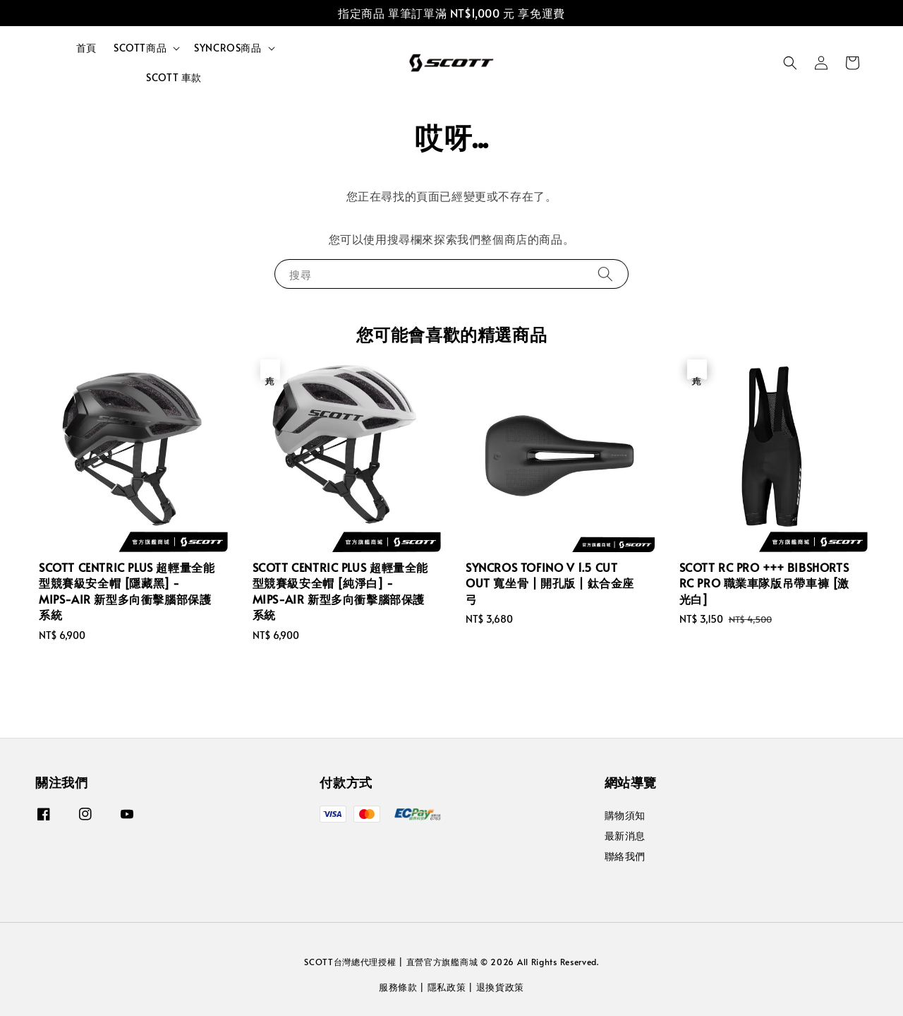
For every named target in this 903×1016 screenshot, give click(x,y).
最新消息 (625, 835)
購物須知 (625, 815)
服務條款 (398, 987)
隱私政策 (447, 987)
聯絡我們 (625, 856)
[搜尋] (605, 273)
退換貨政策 (500, 987)
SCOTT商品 (140, 48)
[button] (790, 62)
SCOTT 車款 (174, 77)
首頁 (86, 47)
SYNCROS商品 (227, 48)
